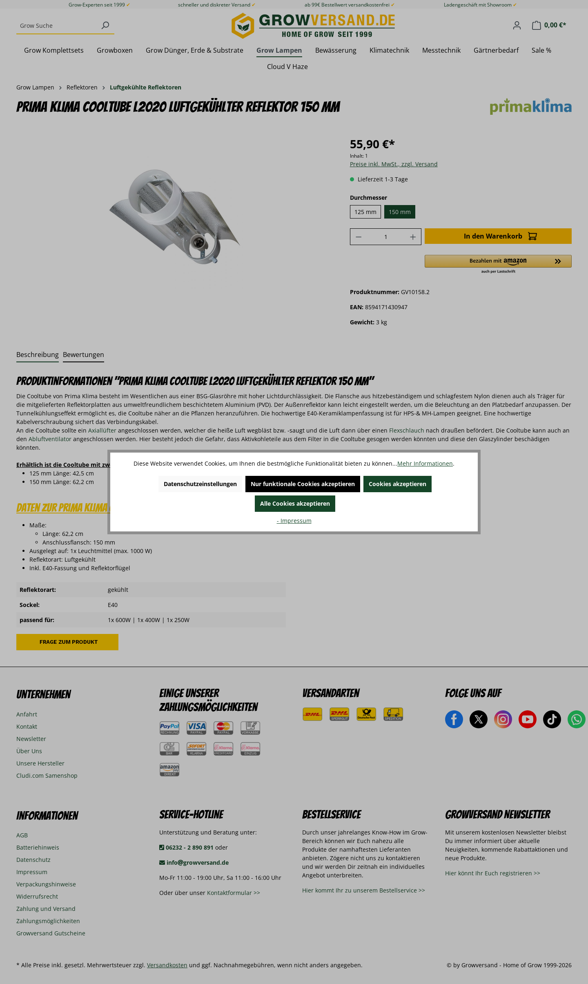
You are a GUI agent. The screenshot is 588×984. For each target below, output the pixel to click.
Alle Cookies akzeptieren (295, 503)
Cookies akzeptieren (397, 484)
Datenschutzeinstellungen (200, 484)
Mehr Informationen (425, 463)
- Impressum (294, 520)
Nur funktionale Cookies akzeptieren (303, 484)
